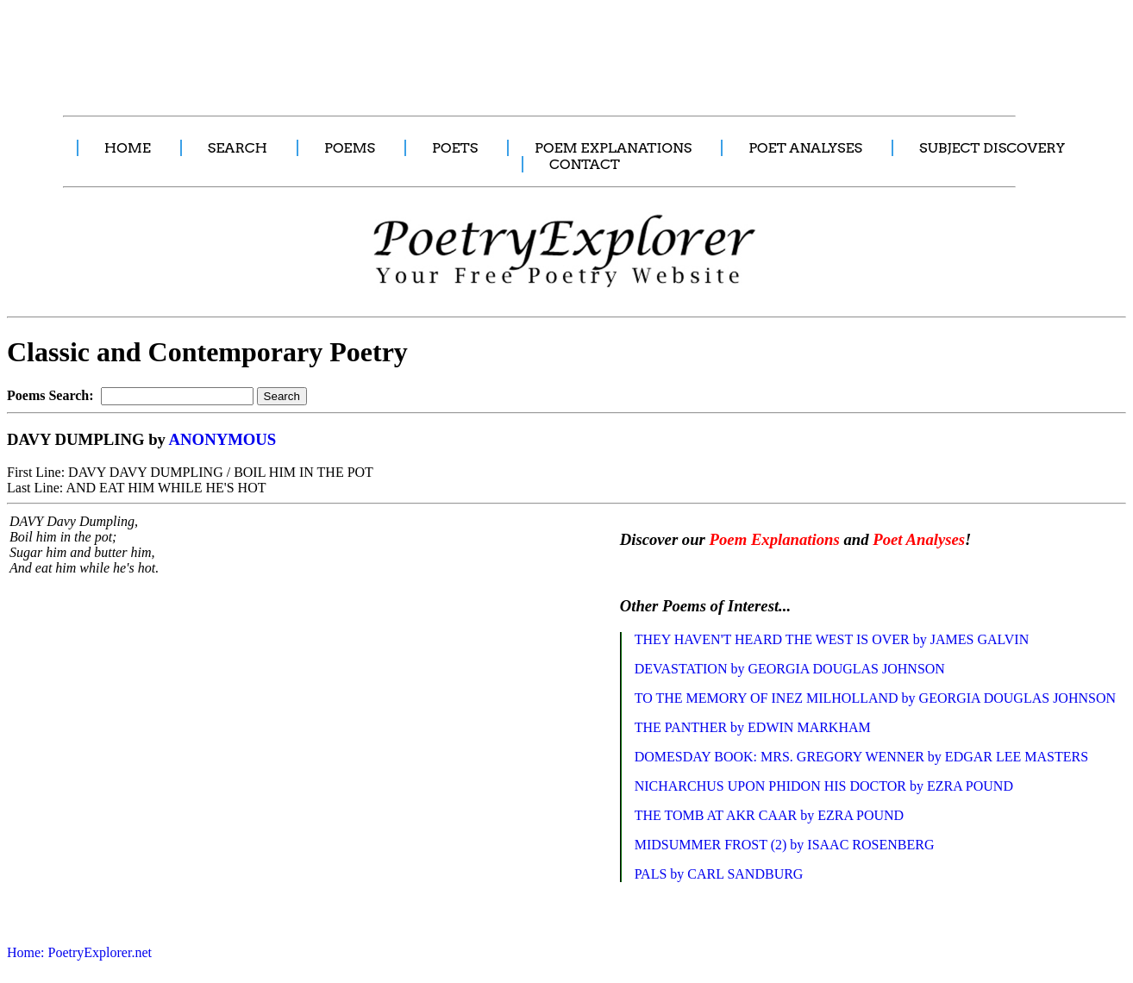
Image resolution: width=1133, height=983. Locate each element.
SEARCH (237, 148)
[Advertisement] (323, 48)
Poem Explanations (775, 539)
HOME (127, 148)
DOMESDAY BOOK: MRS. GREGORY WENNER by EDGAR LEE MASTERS (861, 756)
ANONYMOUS (223, 439)
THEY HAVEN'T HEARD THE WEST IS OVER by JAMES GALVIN (832, 639)
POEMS (349, 148)
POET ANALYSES (805, 148)
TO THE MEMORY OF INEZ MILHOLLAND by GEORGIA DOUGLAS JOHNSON (875, 698)
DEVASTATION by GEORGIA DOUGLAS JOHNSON (790, 668)
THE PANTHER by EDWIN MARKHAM (753, 727)
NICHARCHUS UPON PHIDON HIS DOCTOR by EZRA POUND (824, 786)
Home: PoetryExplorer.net (79, 952)
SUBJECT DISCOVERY (992, 148)
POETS (455, 148)
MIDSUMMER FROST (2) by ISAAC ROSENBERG (785, 844)
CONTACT (584, 164)
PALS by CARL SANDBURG (719, 874)
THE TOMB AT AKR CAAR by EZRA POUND (770, 815)
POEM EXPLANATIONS (613, 148)
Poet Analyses (919, 539)
